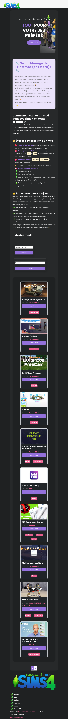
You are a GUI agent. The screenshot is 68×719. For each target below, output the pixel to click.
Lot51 (31, 489)
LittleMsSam (41, 603)
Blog (15, 697)
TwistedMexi (34, 303)
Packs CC (17, 709)
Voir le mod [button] (34, 306)
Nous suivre (34, 42)
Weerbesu (33, 645)
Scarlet (32, 603)
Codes (16, 700)
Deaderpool (33, 525)
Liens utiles (18, 703)
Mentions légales (16, 718)
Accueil (16, 694)
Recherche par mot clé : (24, 260)
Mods (16, 706)
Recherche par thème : (23, 245)
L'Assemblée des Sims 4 (27, 712)
